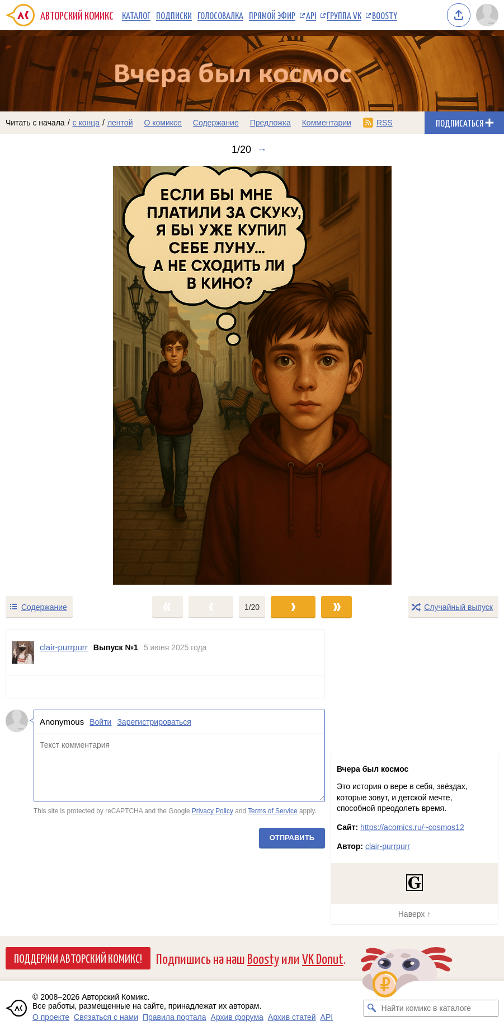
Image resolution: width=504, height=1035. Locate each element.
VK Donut (322, 958)
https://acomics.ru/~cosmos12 (412, 827)
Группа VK (344, 15)
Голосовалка (220, 15)
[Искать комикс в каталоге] (372, 1008)
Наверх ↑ (414, 914)
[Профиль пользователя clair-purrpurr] (23, 652)
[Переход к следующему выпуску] (252, 375)
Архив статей (292, 1017)
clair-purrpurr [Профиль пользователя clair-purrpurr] (64, 647)
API (311, 15)
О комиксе (162, 122)
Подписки (174, 15)
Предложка (270, 122)
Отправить (292, 837)
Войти (100, 721)
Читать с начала (35, 122)
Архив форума (237, 1017)
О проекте (50, 1017)
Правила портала (174, 1017)
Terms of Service (273, 811)
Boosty (384, 15)
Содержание (216, 122)
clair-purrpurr (387, 846)
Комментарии (326, 122)
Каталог (136, 15)
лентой (120, 122)
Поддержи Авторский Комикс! (78, 957)
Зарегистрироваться (154, 721)
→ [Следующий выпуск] (262, 149)
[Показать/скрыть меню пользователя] (487, 15)
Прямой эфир (272, 15)
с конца (86, 122)
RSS (384, 122)
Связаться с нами (106, 1017)
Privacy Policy (212, 811)
